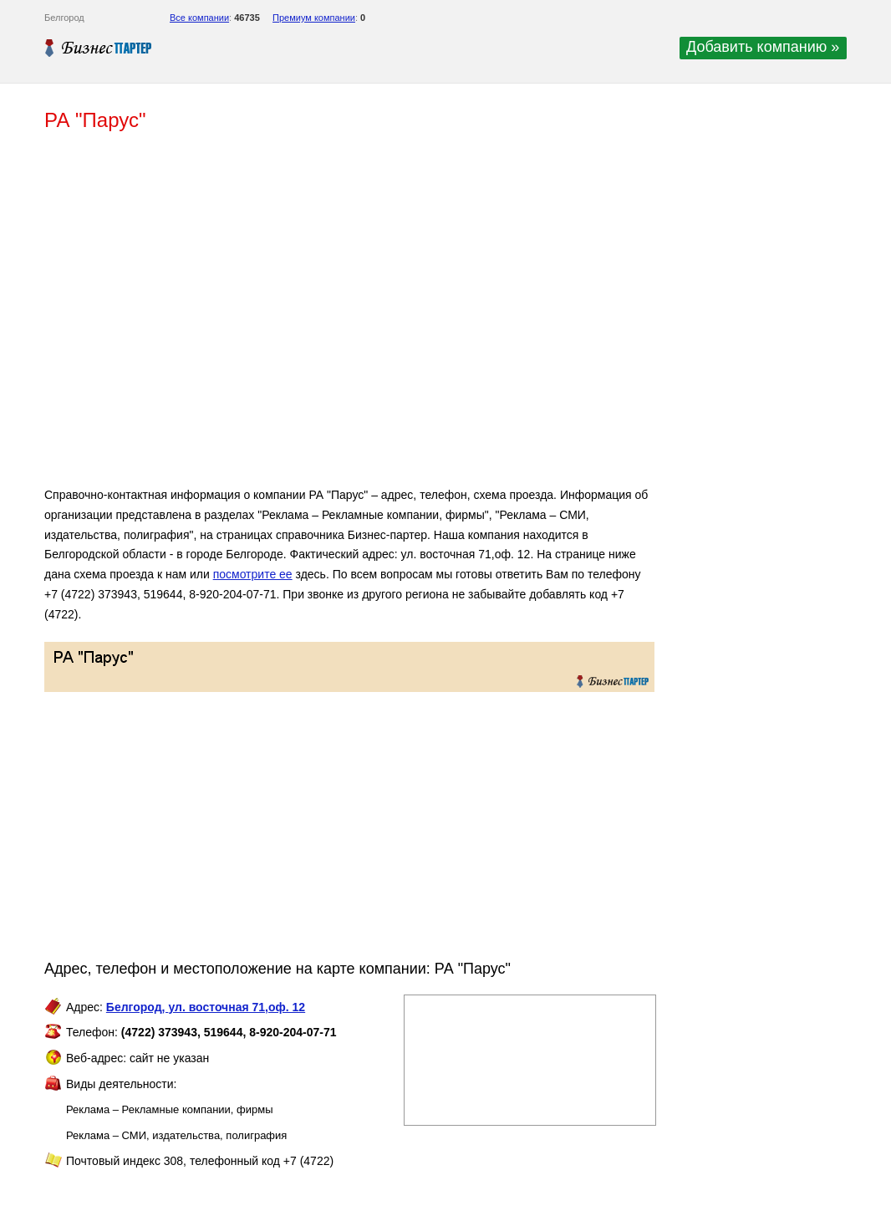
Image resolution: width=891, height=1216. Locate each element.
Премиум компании (313, 18)
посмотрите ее (253, 574)
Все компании (199, 18)
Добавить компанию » (762, 46)
